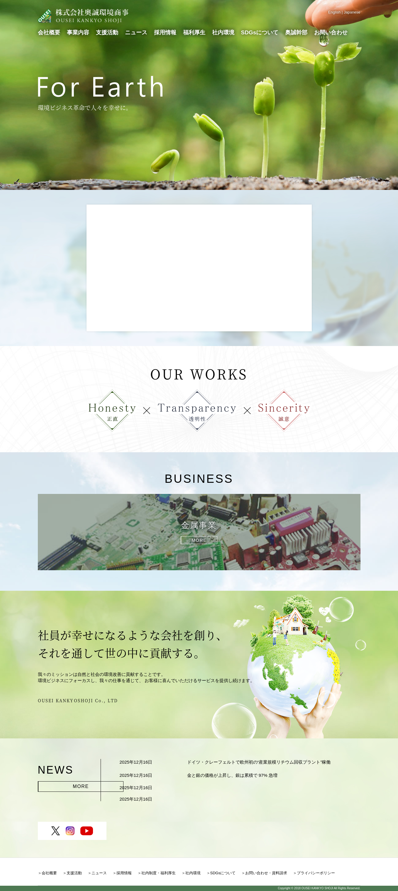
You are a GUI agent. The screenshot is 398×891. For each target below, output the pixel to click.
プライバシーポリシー (316, 873)
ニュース (136, 32)
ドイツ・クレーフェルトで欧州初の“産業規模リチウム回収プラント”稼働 (259, 762)
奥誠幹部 (296, 32)
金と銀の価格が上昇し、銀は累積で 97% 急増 (232, 775)
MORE (54, 784)
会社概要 (49, 32)
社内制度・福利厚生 (158, 873)
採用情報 (165, 32)
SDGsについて (260, 32)
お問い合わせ (331, 32)
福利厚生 (194, 32)
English (334, 12)
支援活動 (107, 32)
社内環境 (223, 32)
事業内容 (78, 32)
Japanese (352, 12)
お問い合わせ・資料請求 (266, 873)
